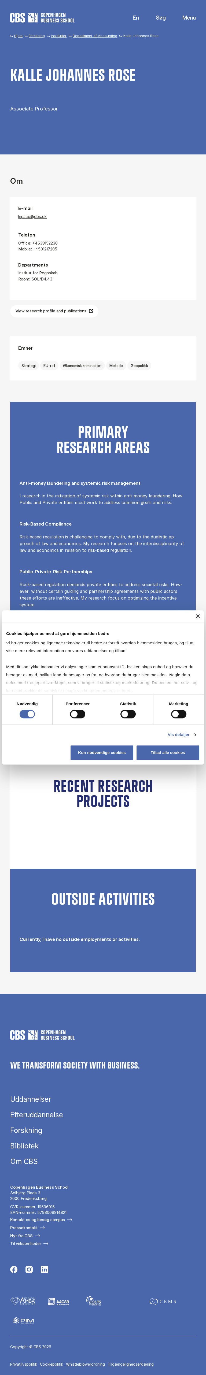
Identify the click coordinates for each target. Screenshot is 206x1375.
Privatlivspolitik (23, 1364)
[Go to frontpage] (42, 18)
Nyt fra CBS (21, 1235)
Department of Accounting (95, 36)
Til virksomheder (25, 1243)
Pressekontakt (24, 1227)
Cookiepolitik (51, 1364)
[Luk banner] (198, 616)
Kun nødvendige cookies (102, 752)
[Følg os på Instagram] (29, 1270)
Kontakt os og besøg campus (37, 1219)
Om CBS (24, 1161)
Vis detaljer (179, 735)
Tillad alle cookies (168, 752)
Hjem (18, 36)
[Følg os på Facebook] (13, 1270)
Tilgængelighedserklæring (131, 1364)
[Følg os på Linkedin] (44, 1270)
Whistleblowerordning (85, 1364)
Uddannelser (30, 1099)
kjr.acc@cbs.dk (32, 216)
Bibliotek (24, 1146)
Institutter (59, 36)
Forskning (37, 36)
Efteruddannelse (36, 1114)
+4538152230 (45, 243)
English (131, 18)
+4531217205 (45, 249)
